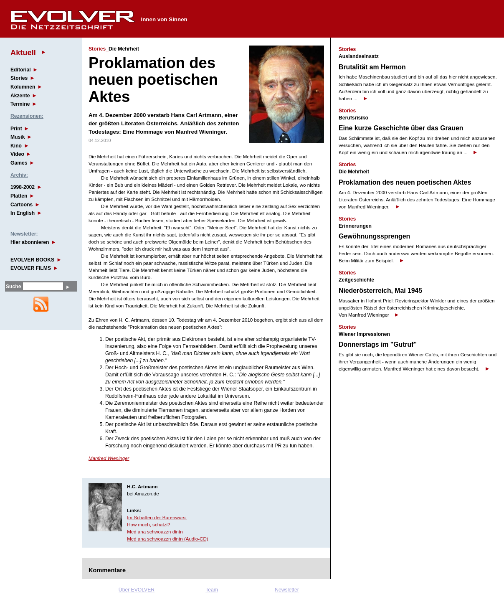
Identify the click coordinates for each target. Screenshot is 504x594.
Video (17, 154)
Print (16, 129)
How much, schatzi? (148, 524)
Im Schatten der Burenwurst (157, 517)
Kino (16, 146)
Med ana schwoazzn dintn (155, 531)
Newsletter (287, 590)
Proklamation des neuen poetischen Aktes (405, 182)
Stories (19, 78)
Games (19, 163)
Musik (17, 137)
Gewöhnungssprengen (374, 236)
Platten (19, 196)
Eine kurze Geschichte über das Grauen (401, 128)
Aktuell (23, 52)
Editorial (20, 70)
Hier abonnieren (29, 242)
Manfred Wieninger (109, 458)
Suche (13, 286)
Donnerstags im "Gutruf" (378, 344)
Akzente (20, 96)
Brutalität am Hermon (372, 67)
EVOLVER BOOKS (32, 260)
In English (22, 213)
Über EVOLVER (136, 590)
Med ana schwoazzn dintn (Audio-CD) (167, 538)
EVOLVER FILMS (30, 268)
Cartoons (21, 205)
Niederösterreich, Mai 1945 (380, 290)
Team (211, 590)
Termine (20, 104)
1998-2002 (22, 187)
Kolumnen (22, 87)
